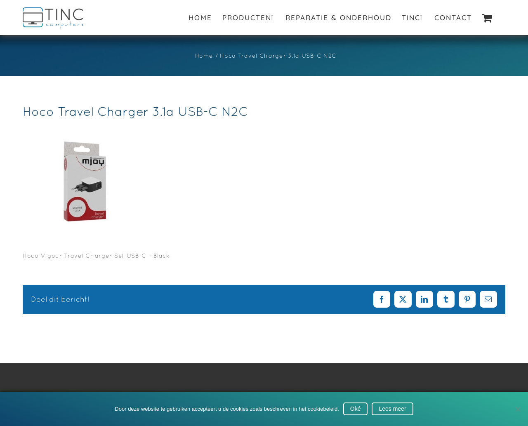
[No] (518, 409)
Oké (355, 408)
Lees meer (392, 408)
